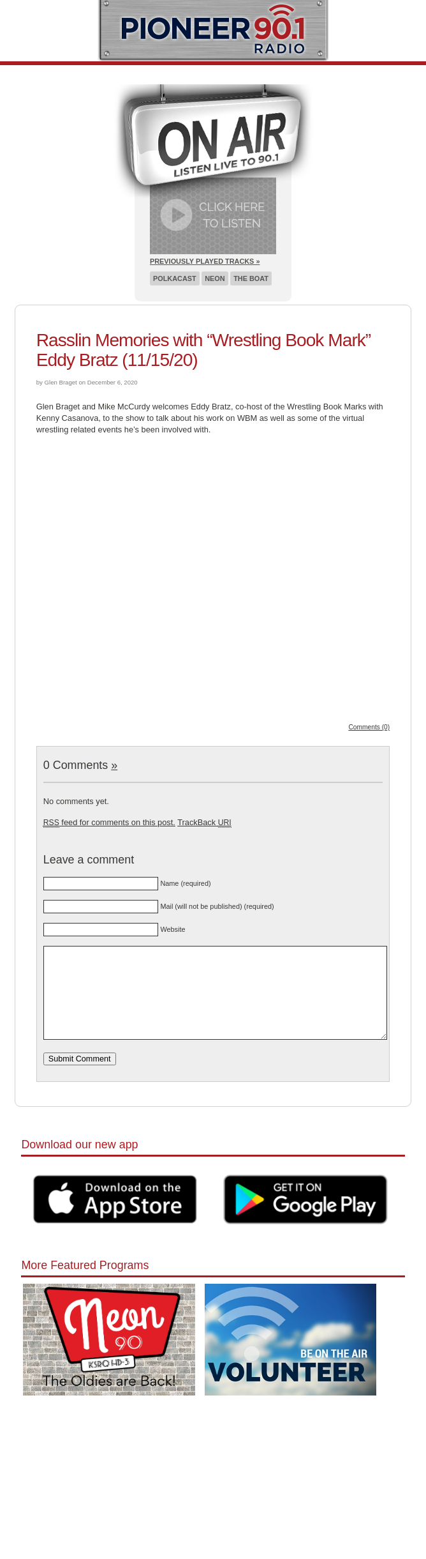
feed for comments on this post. (109, 822)
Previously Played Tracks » (205, 261)
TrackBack (204, 822)
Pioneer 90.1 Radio (213, 30)
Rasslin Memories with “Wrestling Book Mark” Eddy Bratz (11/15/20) (203, 350)
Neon (214, 278)
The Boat (250, 278)
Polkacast (174, 278)
